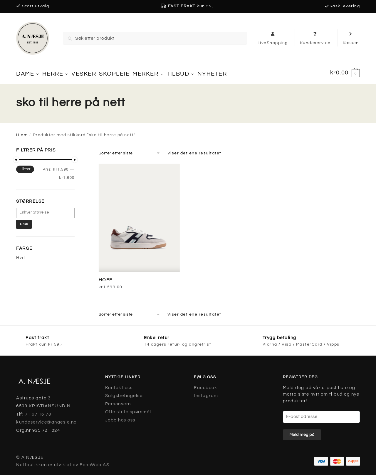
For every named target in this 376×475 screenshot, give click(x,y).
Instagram (206, 393)
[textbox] (48, 210)
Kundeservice (315, 38)
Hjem (22, 132)
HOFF (106, 276)
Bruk (24, 221)
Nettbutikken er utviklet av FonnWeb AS (62, 462)
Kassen (351, 38)
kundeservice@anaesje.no (46, 419)
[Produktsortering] (129, 150)
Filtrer (25, 166)
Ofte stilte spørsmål (128, 409)
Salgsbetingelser (125, 393)
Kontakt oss (119, 385)
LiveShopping (273, 38)
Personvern (118, 401)
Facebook (205, 385)
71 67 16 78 (38, 411)
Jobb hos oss (120, 417)
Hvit (20, 255)
